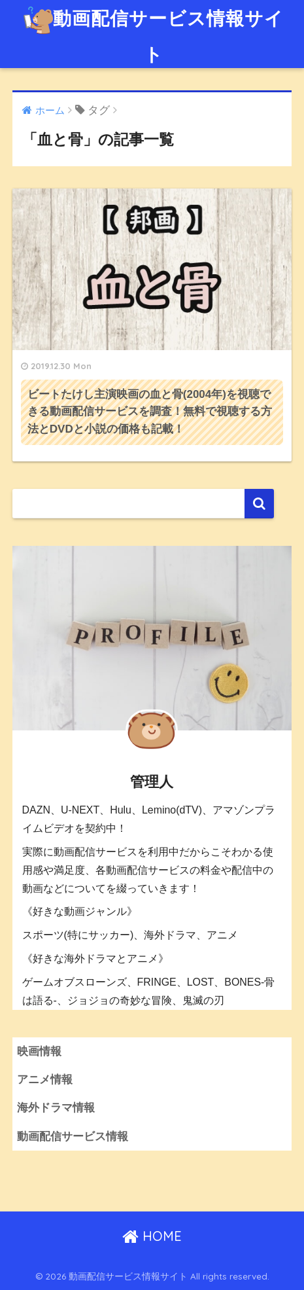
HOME (152, 1236)
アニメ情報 (45, 1079)
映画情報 (39, 1051)
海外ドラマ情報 (56, 1108)
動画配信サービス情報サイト (153, 32)
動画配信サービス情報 (72, 1136)
